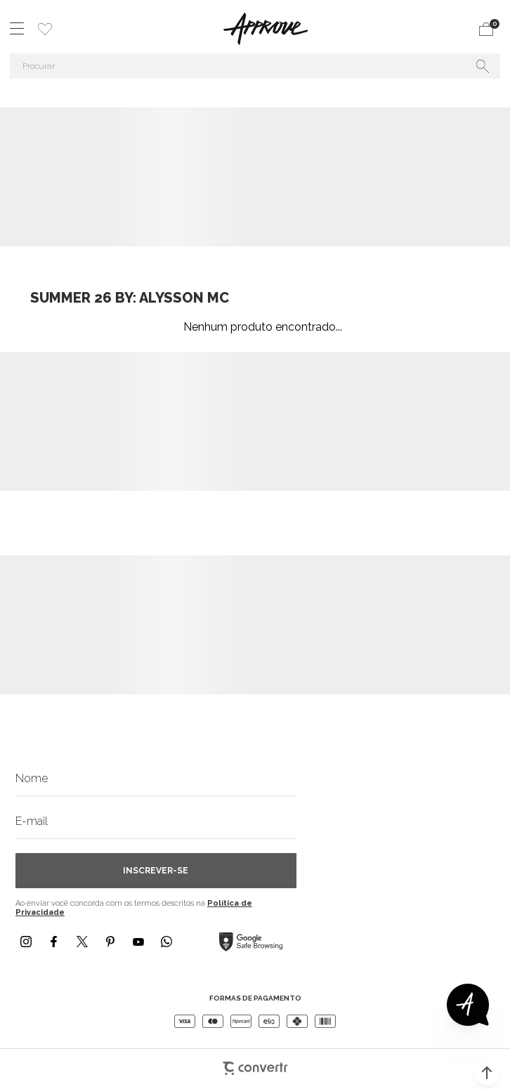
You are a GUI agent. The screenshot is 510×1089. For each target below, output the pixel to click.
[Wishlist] (45, 29)
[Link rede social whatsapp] (166, 941)
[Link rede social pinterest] (110, 941)
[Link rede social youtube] (138, 941)
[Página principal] (265, 29)
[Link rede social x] (82, 941)
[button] (486, 1072)
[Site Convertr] (255, 1061)
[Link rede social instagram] (26, 941)
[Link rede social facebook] (54, 941)
